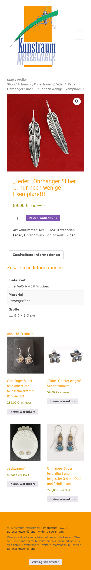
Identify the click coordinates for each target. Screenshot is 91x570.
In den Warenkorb (43, 218)
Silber (70, 235)
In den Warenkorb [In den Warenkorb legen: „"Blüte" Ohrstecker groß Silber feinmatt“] (63, 401)
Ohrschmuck (34, 235)
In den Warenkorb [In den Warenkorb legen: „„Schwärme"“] (23, 484)
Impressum (50, 528)
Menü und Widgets (79, 39)
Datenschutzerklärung (21, 531)
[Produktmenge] (19, 218)
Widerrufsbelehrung (51, 531)
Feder (59, 84)
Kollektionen (43, 84)
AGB (62, 528)
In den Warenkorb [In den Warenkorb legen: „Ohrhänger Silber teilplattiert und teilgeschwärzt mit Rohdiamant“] (23, 412)
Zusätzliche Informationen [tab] (36, 254)
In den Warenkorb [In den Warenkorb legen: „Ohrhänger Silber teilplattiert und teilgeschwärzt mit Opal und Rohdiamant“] (63, 499)
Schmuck (24, 84)
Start (10, 79)
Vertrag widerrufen (45, 562)
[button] (77, 101)
